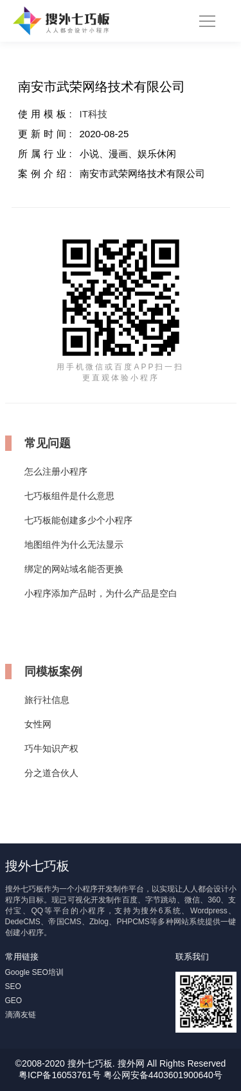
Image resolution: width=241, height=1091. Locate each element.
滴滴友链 (20, 1014)
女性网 (37, 724)
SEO (13, 986)
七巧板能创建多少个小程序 (78, 520)
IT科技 (93, 113)
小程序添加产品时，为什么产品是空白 (100, 593)
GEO (13, 1000)
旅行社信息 (46, 700)
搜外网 (131, 1063)
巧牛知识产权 (51, 748)
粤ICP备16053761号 (60, 1075)
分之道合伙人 (51, 773)
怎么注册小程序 (55, 471)
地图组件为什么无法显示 (73, 544)
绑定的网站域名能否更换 (73, 569)
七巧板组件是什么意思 (69, 496)
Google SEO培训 (34, 972)
